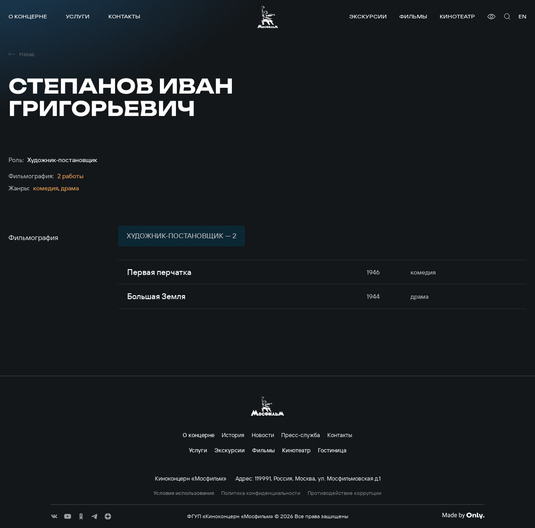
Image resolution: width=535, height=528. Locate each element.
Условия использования (184, 493)
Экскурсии (368, 16)
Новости (263, 434)
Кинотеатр (457, 16)
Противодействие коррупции (344, 493)
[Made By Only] (463, 515)
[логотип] (267, 16)
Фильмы (413, 16)
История (233, 434)
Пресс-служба (300, 434)
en (522, 16)
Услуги (78, 16)
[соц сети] (54, 516)
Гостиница (332, 450)
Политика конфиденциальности (260, 493)
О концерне (28, 16)
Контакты (124, 16)
